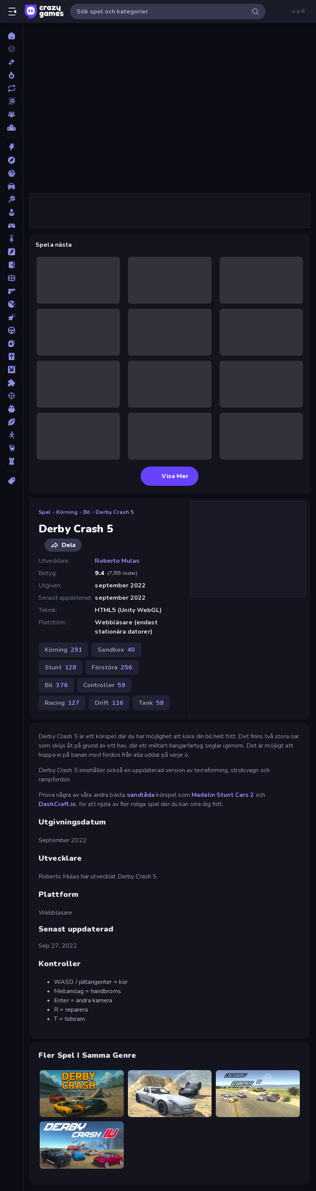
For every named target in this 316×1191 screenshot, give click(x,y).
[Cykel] (11, 238)
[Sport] (11, 421)
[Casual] (11, 212)
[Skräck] (11, 408)
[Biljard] (11, 199)
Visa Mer (169, 476)
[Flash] (11, 251)
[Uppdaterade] (11, 88)
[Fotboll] (11, 277)
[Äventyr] (11, 160)
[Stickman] (11, 435)
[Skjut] (11, 395)
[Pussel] (11, 382)
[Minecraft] (11, 369)
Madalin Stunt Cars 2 (223, 795)
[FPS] (11, 291)
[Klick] (11, 317)
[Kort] (11, 343)
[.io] (11, 304)
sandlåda (141, 795)
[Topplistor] (11, 127)
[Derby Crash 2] (170, 1093)
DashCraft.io (57, 804)
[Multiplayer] (11, 114)
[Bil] (11, 186)
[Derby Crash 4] (81, 1145)
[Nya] (11, 62)
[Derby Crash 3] (258, 1093)
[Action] (11, 147)
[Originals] (11, 101)
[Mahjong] (11, 356)
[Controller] (11, 225)
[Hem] (11, 35)
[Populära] (11, 75)
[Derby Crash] (81, 1093)
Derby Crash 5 (115, 512)
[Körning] (11, 330)
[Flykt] (11, 264)
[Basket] (11, 173)
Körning (67, 512)
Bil (86, 512)
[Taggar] (11, 480)
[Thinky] (11, 448)
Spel (45, 512)
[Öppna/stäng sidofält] (12, 11)
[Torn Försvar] (11, 461)
